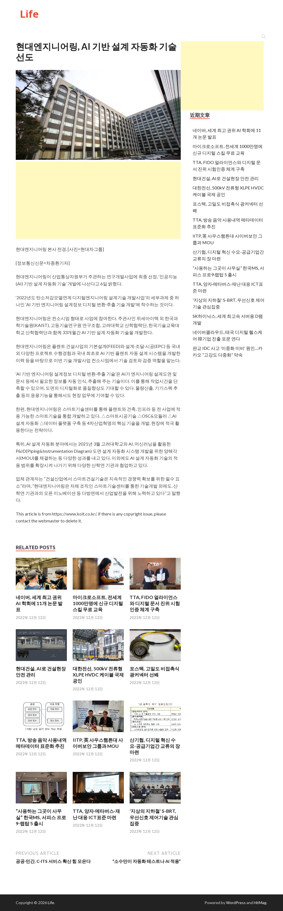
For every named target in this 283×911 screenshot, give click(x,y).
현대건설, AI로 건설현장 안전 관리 (226, 178)
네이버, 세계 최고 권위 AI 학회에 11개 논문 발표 (39, 603)
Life (29, 14)
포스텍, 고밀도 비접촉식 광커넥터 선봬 (154, 672)
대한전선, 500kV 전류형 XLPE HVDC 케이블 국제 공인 (98, 675)
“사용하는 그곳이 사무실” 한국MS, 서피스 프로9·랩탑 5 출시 (41, 817)
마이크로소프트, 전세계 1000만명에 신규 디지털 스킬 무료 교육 (98, 603)
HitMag (260, 902)
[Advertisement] (222, 75)
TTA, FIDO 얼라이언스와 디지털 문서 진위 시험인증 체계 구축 (155, 603)
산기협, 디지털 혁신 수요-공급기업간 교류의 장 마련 (155, 746)
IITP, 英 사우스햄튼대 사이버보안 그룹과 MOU (98, 743)
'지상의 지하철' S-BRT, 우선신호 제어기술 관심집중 (154, 817)
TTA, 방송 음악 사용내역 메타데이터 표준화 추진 (41, 743)
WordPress (236, 902)
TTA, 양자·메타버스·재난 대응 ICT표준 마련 (96, 814)
